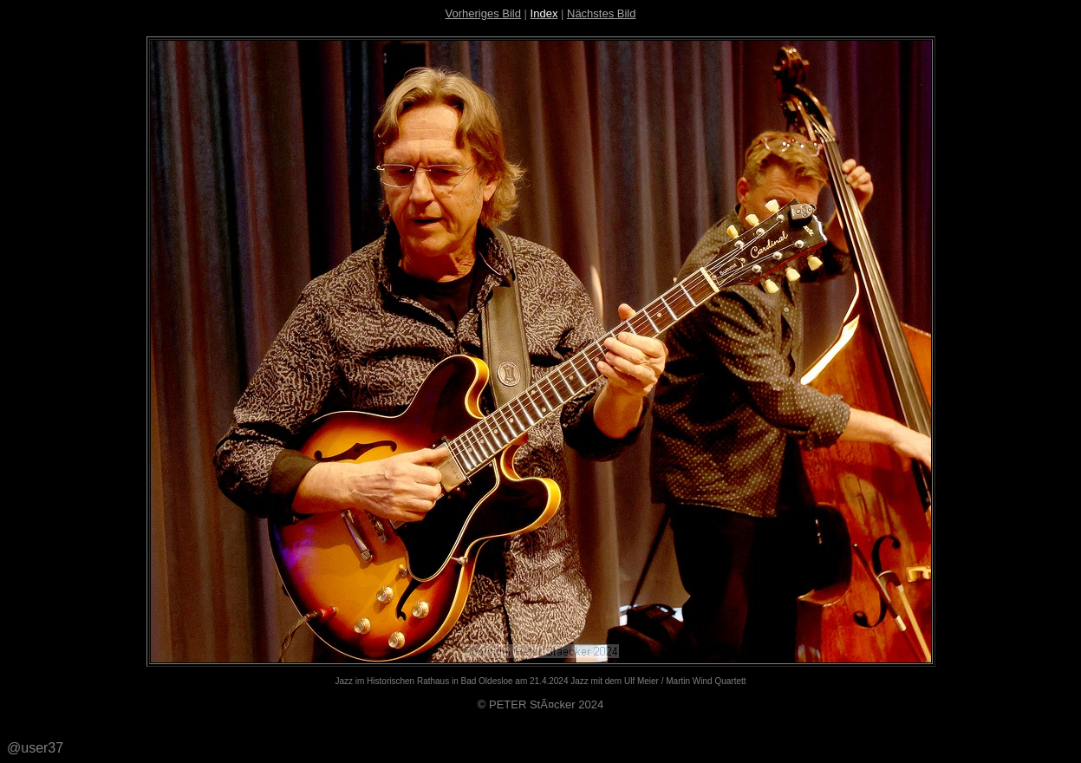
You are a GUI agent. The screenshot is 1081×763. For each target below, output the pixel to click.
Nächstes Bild (601, 13)
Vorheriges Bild (483, 13)
